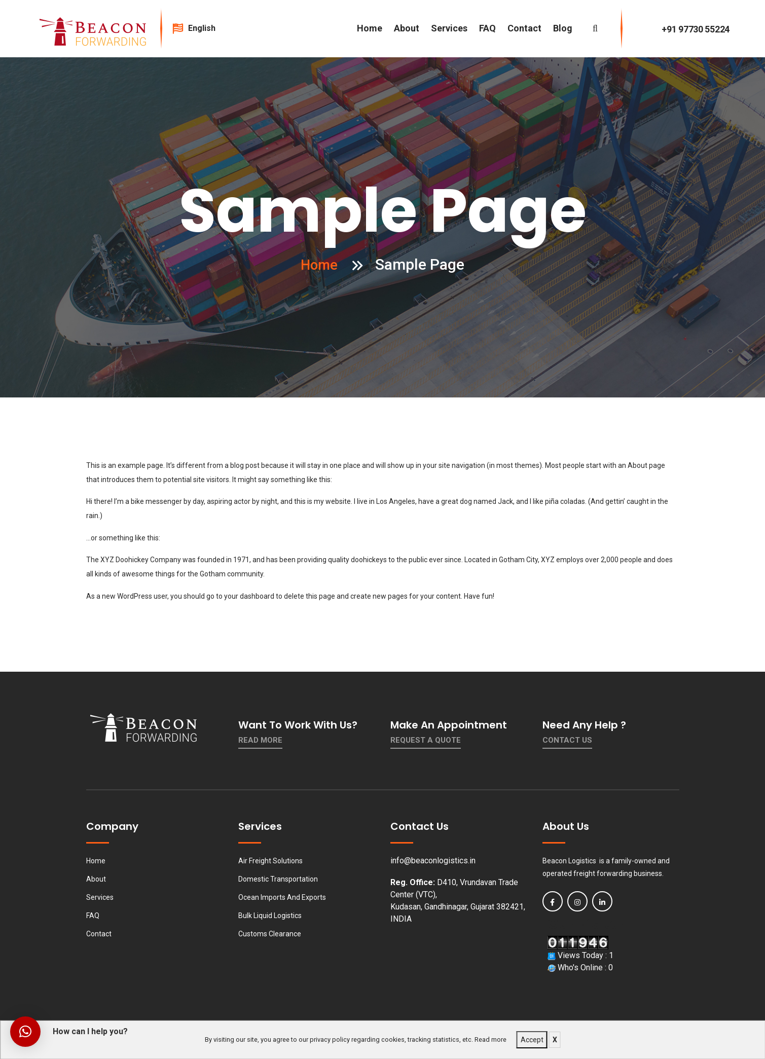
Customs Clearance (269, 934)
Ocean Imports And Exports (282, 897)
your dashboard (249, 596)
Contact (524, 28)
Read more (490, 1039)
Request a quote (425, 740)
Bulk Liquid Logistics (270, 915)
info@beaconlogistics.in (433, 860)
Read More (260, 740)
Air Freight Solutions (270, 861)
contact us (567, 740)
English (206, 28)
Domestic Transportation (278, 879)
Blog (562, 28)
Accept (532, 1040)
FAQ (487, 28)
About (406, 28)
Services (449, 28)
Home (369, 28)
